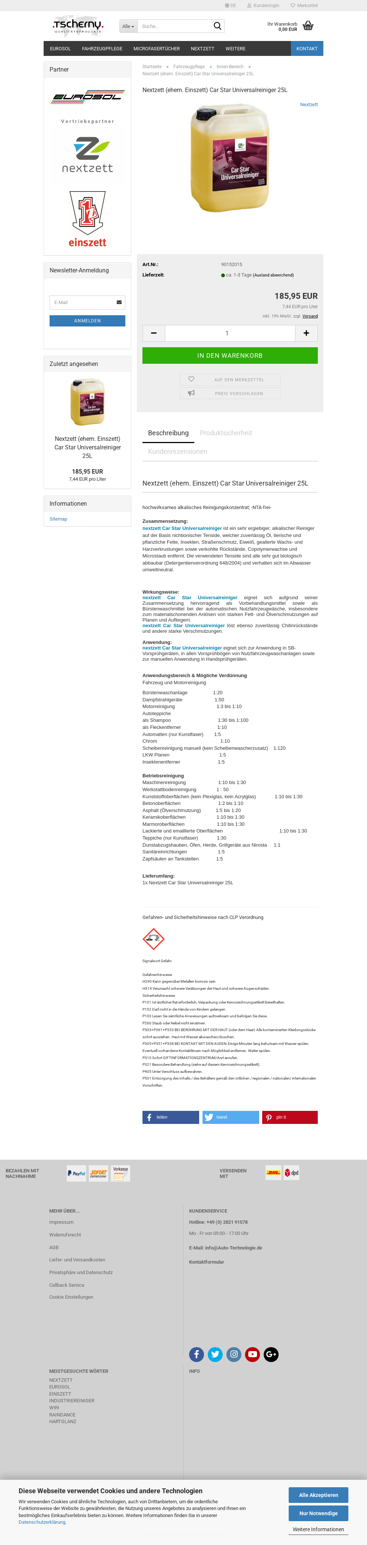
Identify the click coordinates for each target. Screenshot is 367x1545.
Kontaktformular (206, 1262)
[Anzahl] (230, 333)
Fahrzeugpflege (102, 48)
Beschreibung (168, 433)
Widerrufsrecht (65, 1235)
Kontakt (307, 48)
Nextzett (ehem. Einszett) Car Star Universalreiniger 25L (87, 447)
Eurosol (60, 48)
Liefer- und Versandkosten (77, 1260)
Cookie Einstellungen (71, 1297)
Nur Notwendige (318, 1513)
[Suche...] (128, 26)
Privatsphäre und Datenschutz (81, 1272)
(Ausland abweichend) (273, 275)
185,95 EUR (87, 471)
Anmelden (87, 320)
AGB (54, 1247)
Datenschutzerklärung (42, 1522)
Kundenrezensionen (177, 451)
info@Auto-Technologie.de (233, 1248)
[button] (230, 5)
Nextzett (202, 48)
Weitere (235, 48)
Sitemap (58, 519)
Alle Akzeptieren (318, 1495)
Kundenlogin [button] (263, 5)
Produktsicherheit (226, 433)
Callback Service (66, 1285)
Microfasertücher (157, 48)
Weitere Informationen (318, 1529)
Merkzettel (304, 5)
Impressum (61, 1222)
